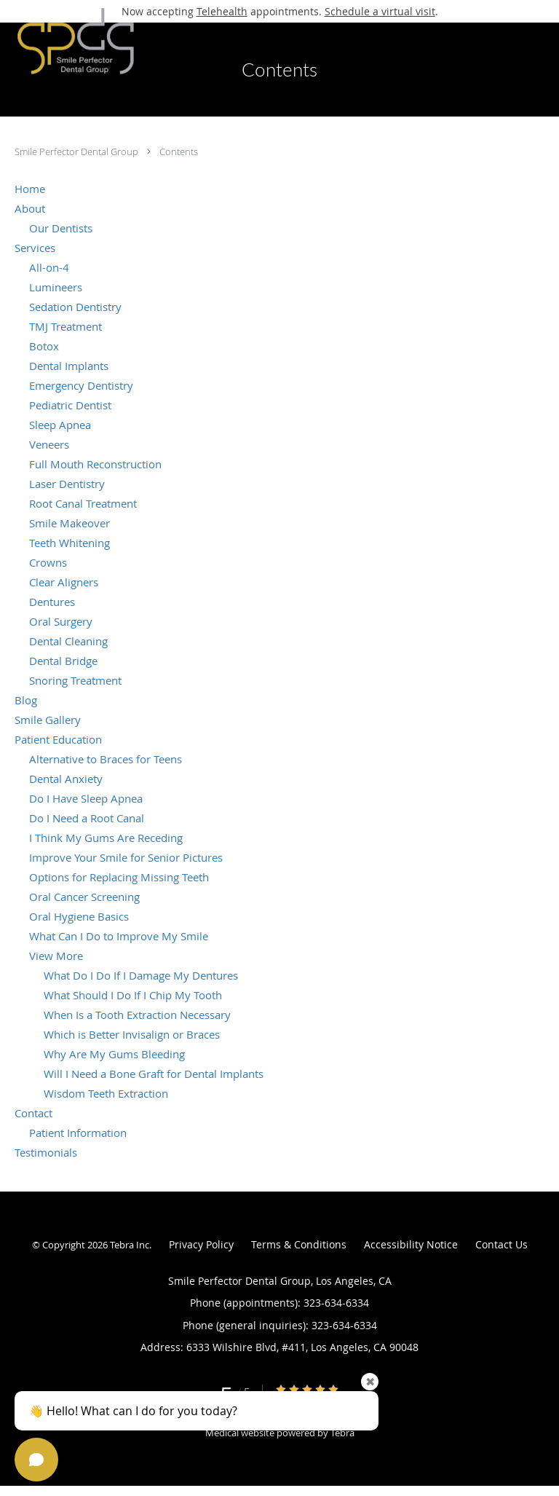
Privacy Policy (201, 1244)
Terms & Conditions (298, 1244)
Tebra (342, 1432)
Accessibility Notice (411, 1244)
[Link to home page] (97, 41)
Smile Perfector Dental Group (77, 151)
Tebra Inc (129, 1244)
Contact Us (501, 1244)
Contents (178, 151)
